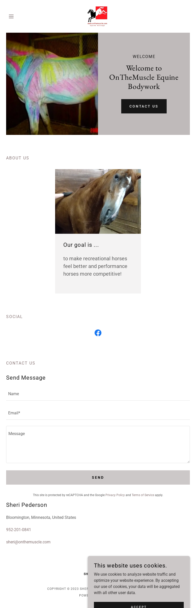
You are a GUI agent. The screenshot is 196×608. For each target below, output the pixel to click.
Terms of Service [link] (143, 495)
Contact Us (144, 106)
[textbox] (98, 394)
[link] (98, 16)
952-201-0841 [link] (18, 529)
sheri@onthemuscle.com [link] (28, 542)
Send (98, 477)
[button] (20, 16)
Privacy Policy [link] (115, 495)
